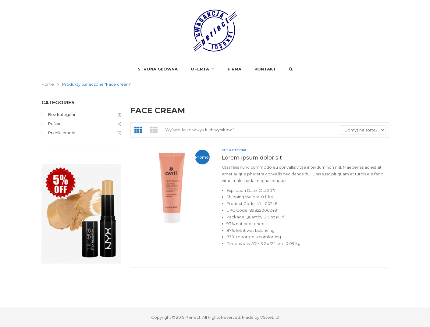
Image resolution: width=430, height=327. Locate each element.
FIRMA (234, 68)
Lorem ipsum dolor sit (252, 157)
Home (47, 84)
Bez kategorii (61, 114)
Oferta (200, 68)
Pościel (55, 123)
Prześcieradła (61, 132)
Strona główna (158, 68)
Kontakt (265, 68)
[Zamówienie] (363, 130)
